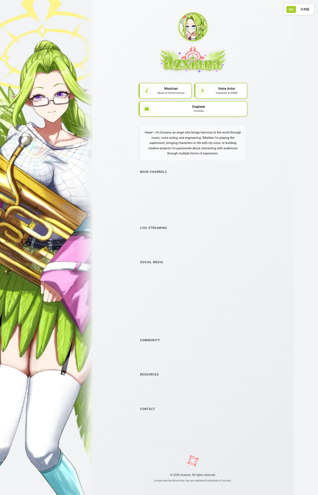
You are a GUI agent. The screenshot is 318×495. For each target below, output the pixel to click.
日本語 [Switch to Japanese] (305, 9)
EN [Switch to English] (291, 9)
